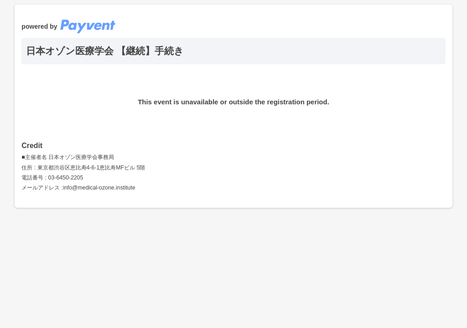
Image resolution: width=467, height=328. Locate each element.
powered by (68, 26)
